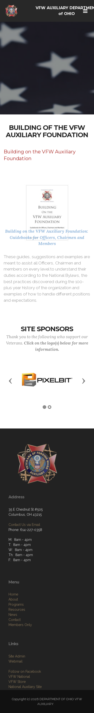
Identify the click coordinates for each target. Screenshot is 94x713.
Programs (16, 623)
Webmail (15, 678)
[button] (10, 380)
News (12, 633)
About (13, 618)
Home (13, 613)
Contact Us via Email (24, 538)
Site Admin (16, 673)
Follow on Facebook (24, 688)
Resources (16, 628)
